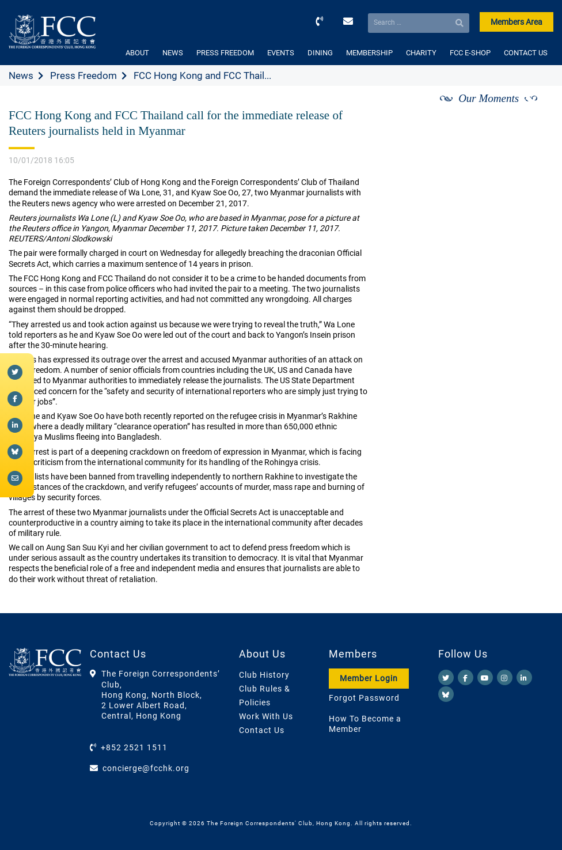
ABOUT (137, 52)
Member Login (369, 678)
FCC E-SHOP (470, 52)
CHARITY (421, 52)
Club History (264, 674)
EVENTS (280, 52)
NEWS (172, 52)
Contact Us (261, 730)
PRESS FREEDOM (225, 52)
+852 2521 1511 (134, 747)
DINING (320, 52)
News (21, 75)
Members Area (516, 22)
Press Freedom (83, 75)
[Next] (532, 111)
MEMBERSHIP (369, 52)
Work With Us (266, 716)
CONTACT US (526, 52)
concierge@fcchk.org (145, 768)
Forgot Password (364, 697)
